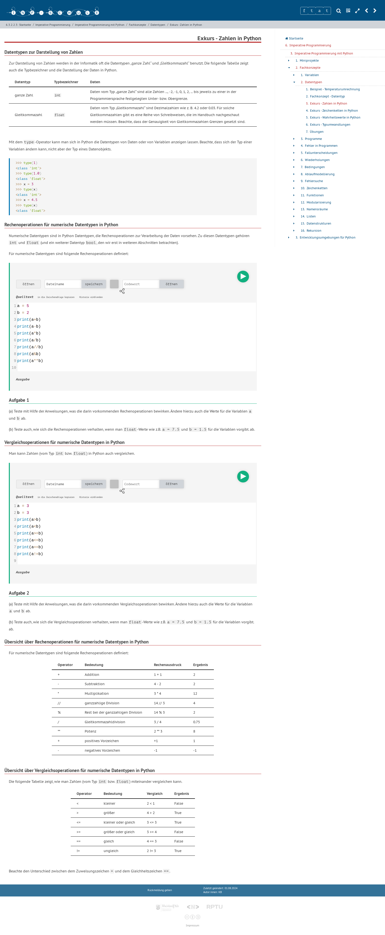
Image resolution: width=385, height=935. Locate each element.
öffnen (28, 284)
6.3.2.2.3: (12, 25)
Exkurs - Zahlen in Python (186, 25)
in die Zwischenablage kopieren (56, 297)
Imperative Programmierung (52, 25)
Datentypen (158, 25)
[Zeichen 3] (319, 11)
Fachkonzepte (137, 25)
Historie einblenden (91, 297)
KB (220, 892)
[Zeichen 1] (304, 11)
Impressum (192, 925)
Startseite (25, 25)
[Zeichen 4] (327, 11)
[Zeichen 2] (312, 11)
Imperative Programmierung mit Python (99, 25)
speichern (94, 284)
